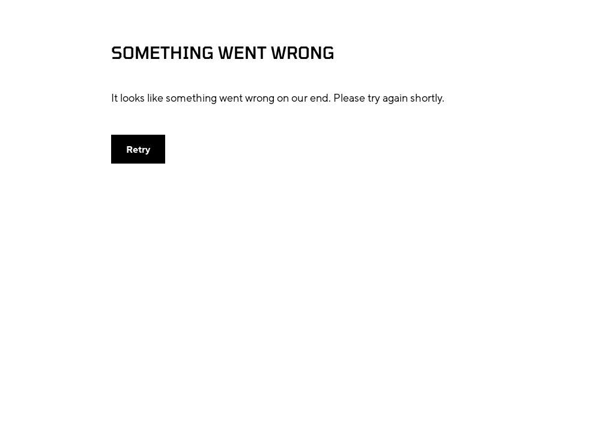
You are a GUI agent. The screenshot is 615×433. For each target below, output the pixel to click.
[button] (138, 149)
